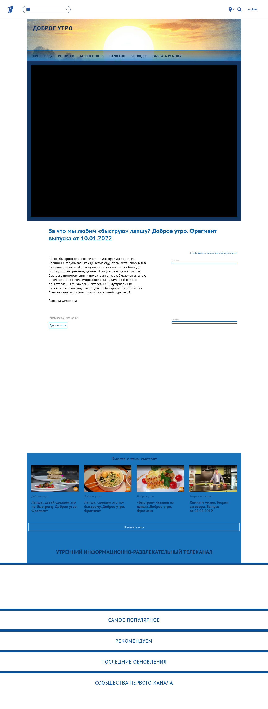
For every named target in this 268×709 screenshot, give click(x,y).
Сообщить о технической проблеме (213, 253)
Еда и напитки (58, 325)
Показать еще (134, 527)
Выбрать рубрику (167, 56)
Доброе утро (53, 28)
